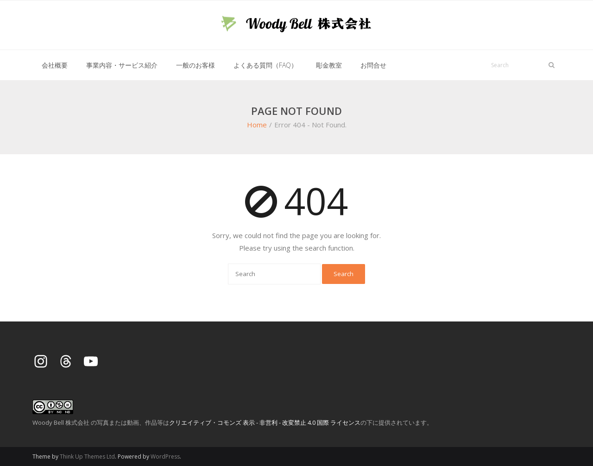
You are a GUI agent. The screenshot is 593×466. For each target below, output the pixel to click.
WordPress (165, 456)
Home (257, 124)
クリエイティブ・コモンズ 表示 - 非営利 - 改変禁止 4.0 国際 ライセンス (264, 422)
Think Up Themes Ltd (87, 456)
